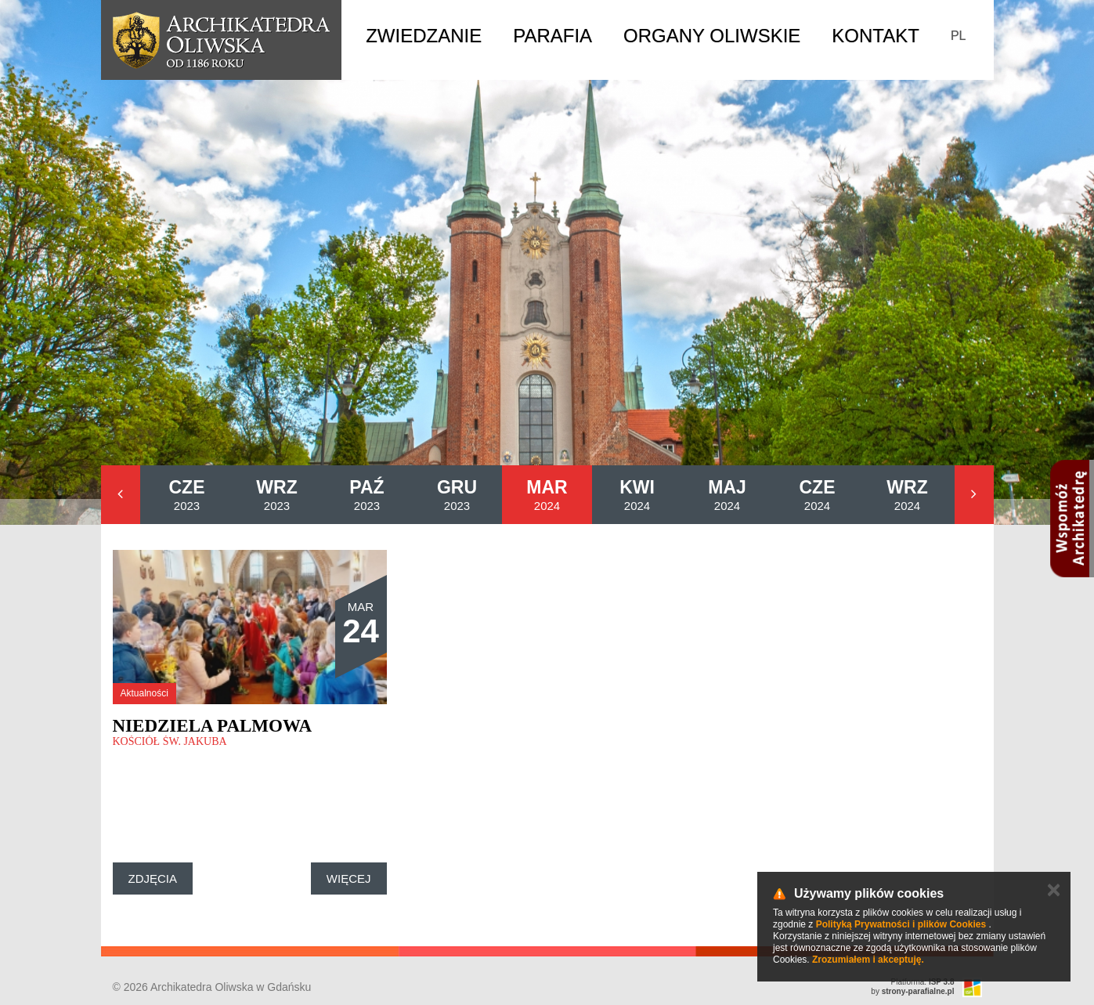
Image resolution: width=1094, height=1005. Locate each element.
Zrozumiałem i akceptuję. (868, 959)
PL (958, 35)
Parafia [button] (552, 35)
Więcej (349, 878)
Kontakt (875, 35)
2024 (546, 494)
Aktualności (144, 693)
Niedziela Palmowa (212, 726)
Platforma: (923, 982)
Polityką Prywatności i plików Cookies (901, 924)
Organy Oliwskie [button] (711, 35)
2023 (187, 494)
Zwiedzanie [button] (424, 35)
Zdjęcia (153, 878)
